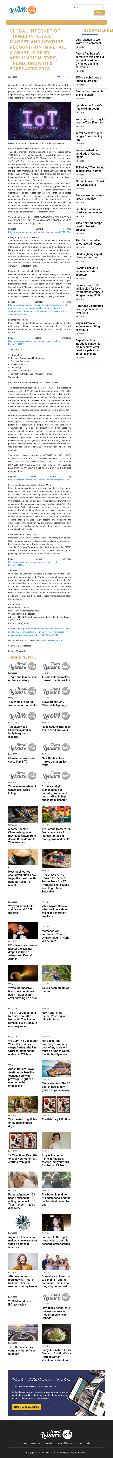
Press (24, 1443)
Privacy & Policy (84, 1443)
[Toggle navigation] (12, 22)
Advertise (35, 1443)
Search (99, 12)
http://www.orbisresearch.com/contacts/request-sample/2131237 (39, 232)
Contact (48, 1443)
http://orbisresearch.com (51, 640)
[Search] (88, 7)
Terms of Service (64, 1443)
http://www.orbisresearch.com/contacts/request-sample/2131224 (39, 479)
